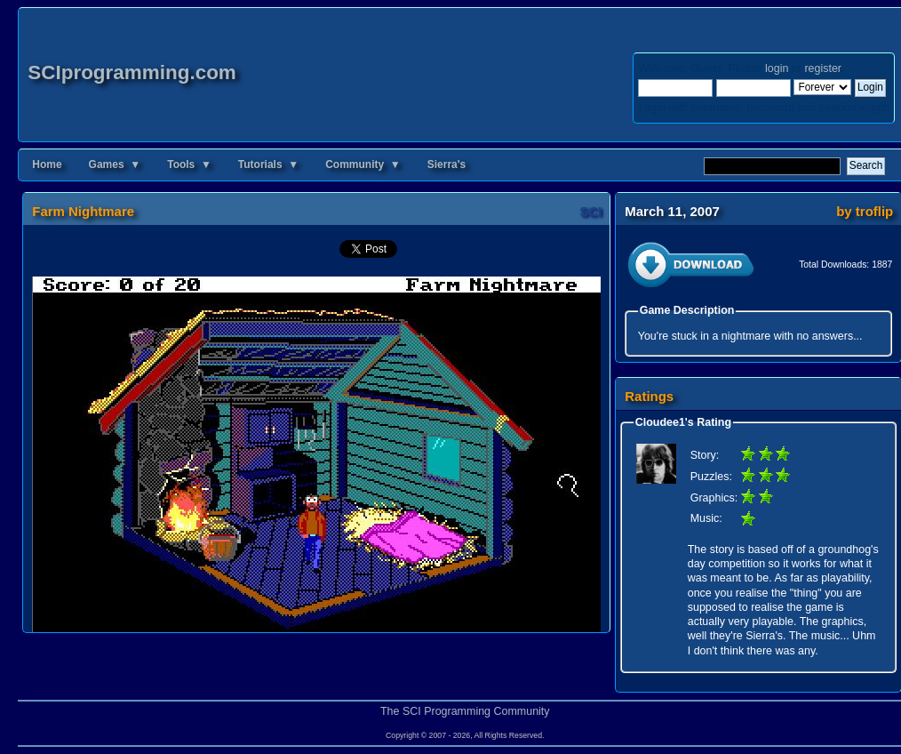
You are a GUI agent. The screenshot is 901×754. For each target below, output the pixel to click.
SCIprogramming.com (132, 72)
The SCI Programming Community (465, 711)
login (776, 68)
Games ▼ (115, 164)
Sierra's (446, 164)
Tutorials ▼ (268, 164)
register (822, 68)
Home (46, 164)
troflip (874, 211)
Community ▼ (363, 164)
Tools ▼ (189, 164)
